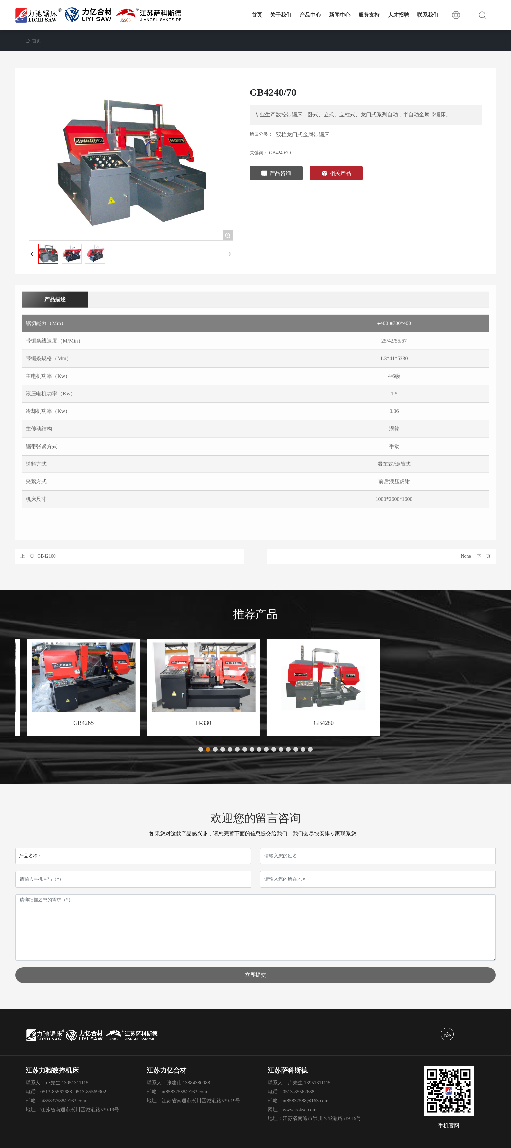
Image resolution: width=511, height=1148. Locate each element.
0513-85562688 (56, 1091)
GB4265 (195, 723)
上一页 (27, 556)
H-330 (315, 723)
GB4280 (435, 723)
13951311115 (75, 1082)
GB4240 (75, 723)
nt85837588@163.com (63, 1100)
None (466, 556)
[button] (200, 749)
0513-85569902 (90, 1091)
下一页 (484, 556)
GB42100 (46, 556)
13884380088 (196, 1082)
